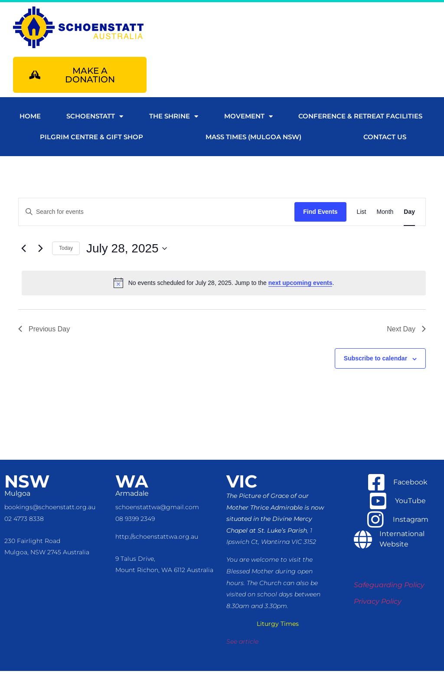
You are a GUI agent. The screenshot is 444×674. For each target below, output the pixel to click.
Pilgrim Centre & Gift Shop (91, 140)
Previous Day (44, 332)
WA (131, 484)
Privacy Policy (378, 604)
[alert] (224, 286)
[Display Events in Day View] (409, 215)
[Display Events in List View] (361, 215)
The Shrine (173, 119)
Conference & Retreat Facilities (360, 119)
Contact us (384, 140)
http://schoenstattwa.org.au (156, 539)
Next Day (406, 332)
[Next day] (40, 251)
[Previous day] (23, 251)
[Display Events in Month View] (384, 215)
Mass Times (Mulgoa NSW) (253, 140)
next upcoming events (300, 285)
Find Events (320, 214)
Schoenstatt (94, 119)
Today (66, 251)
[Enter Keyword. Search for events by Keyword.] (156, 215)
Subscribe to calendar (375, 361)
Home (30, 119)
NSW (27, 484)
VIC (241, 484)
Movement (248, 119)
